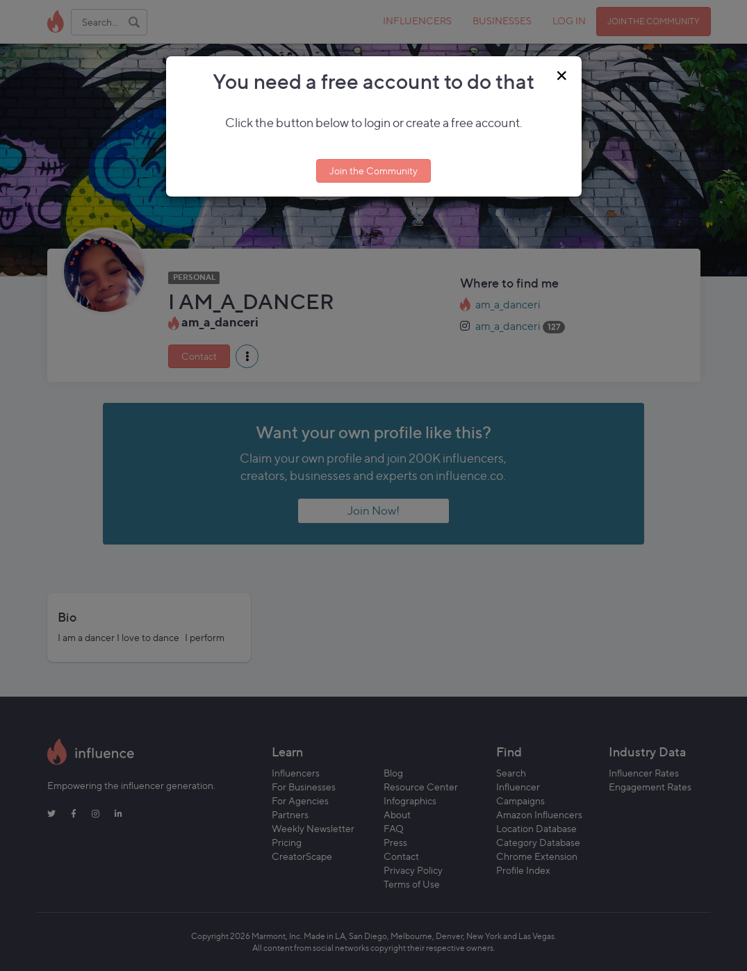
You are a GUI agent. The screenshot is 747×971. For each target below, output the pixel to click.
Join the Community (373, 170)
